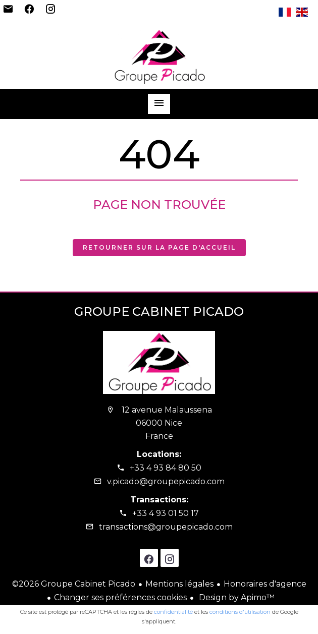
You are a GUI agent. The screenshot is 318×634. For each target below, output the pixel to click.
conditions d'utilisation (240, 611)
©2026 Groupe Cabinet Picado (73, 584)
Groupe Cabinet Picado (159, 311)
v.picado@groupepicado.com (166, 481)
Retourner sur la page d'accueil (159, 247)
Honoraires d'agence (265, 584)
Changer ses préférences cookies (120, 597)
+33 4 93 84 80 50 (165, 468)
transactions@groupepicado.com (166, 527)
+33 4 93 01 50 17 (165, 513)
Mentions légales (179, 584)
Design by (236, 597)
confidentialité (173, 611)
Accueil (159, 56)
